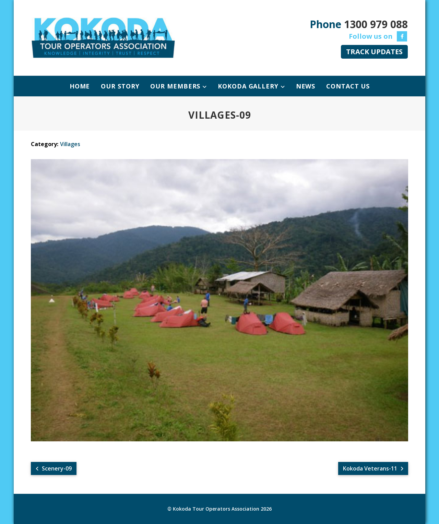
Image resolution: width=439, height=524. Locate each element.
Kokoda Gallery (249, 86)
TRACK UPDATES (374, 51)
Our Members (176, 86)
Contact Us (348, 86)
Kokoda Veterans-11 (373, 468)
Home (80, 86)
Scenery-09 (54, 468)
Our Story (120, 86)
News (306, 86)
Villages (70, 144)
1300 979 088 (376, 24)
